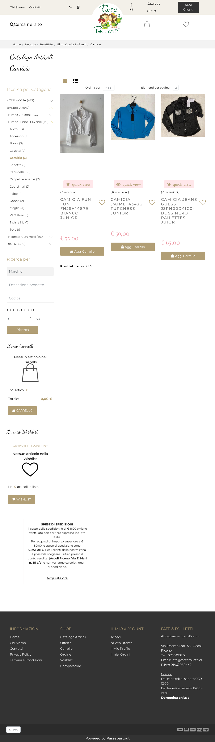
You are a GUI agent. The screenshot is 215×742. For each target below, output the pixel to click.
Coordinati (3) (20, 186)
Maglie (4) (17, 208)
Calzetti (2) (17, 151)
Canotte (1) (17, 165)
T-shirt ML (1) (19, 222)
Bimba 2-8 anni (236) (23, 115)
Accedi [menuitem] (116, 637)
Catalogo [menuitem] (153, 3)
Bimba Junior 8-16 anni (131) (28, 122)
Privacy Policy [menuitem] (20, 654)
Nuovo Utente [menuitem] (121, 643)
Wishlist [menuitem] (66, 660)
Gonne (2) (17, 201)
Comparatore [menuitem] (70, 666)
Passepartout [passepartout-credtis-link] (118, 738)
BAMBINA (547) (18, 108)
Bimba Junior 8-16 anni (71, 44)
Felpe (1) (16, 194)
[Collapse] (51, 108)
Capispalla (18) (20, 172)
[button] (22, 330)
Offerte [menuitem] (65, 643)
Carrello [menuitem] (66, 649)
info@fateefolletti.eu (187, 660)
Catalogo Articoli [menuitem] (73, 637)
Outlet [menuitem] (151, 11)
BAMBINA (46, 44)
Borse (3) (16, 143)
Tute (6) (15, 229)
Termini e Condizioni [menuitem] (26, 660)
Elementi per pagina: (155, 88)
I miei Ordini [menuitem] (120, 654)
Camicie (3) (18, 158)
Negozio (30, 44)
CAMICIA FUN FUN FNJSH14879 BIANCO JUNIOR (75, 209)
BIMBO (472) (16, 244)
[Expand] (51, 101)
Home (17, 44)
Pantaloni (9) (19, 215)
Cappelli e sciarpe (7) (25, 179)
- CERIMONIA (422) (20, 100)
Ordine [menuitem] (65, 654)
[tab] (65, 81)
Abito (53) (17, 129)
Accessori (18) (20, 136)
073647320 (176, 655)
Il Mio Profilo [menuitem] (120, 649)
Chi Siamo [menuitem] (17, 7)
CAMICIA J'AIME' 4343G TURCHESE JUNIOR (127, 207)
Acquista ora (57, 567)
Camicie (95, 44)
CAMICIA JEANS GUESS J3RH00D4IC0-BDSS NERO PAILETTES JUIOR (179, 211)
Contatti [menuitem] (35, 7)
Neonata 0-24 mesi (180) (26, 237)
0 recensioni (69, 192)
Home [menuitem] (15, 637)
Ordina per (92, 88)
